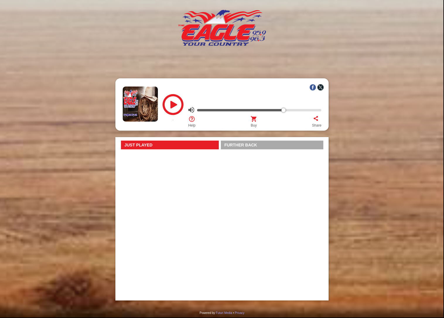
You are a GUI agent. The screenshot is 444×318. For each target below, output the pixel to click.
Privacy (240, 312)
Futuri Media (224, 312)
